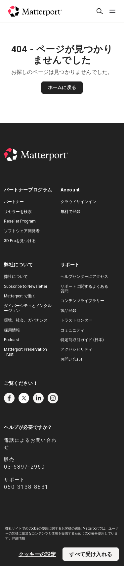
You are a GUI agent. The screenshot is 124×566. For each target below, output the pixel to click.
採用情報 (12, 330)
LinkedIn (38, 398)
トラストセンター (76, 320)
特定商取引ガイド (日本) (82, 339)
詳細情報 (18, 538)
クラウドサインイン (78, 201)
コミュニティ (72, 330)
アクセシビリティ (76, 349)
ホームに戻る (62, 87)
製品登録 (68, 310)
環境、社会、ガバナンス (26, 320)
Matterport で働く (20, 296)
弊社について (16, 276)
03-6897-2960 (24, 467)
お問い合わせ (72, 359)
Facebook (9, 398)
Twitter (24, 398)
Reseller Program (20, 221)
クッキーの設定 (37, 554)
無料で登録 (70, 211)
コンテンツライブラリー (82, 300)
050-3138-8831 (26, 487)
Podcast (11, 339)
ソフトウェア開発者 (22, 231)
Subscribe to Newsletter (25, 286)
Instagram (53, 398)
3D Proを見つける (20, 240)
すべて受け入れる (90, 554)
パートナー (14, 201)
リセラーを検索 (18, 211)
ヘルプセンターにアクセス (84, 276)
